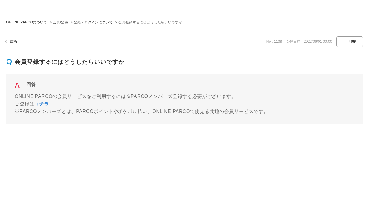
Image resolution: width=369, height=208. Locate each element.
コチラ (41, 103)
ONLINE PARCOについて (26, 22)
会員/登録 (60, 22)
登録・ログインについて (93, 22)
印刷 (353, 42)
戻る (14, 41)
